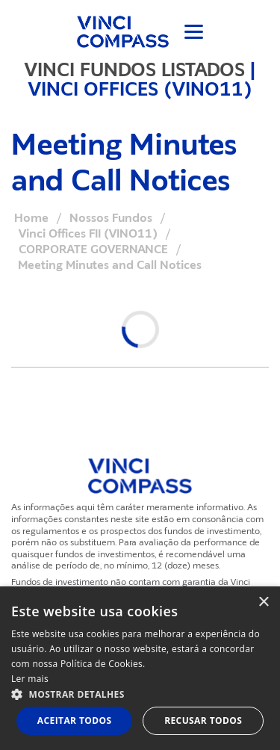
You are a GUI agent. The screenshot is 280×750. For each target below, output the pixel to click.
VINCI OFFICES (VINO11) (140, 89)
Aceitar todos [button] (74, 720)
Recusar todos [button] (203, 720)
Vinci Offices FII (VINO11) (88, 234)
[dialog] (140, 668)
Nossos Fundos (110, 218)
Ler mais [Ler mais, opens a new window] (30, 678)
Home (31, 218)
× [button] (263, 602)
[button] (140, 694)
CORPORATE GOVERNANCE (93, 249)
